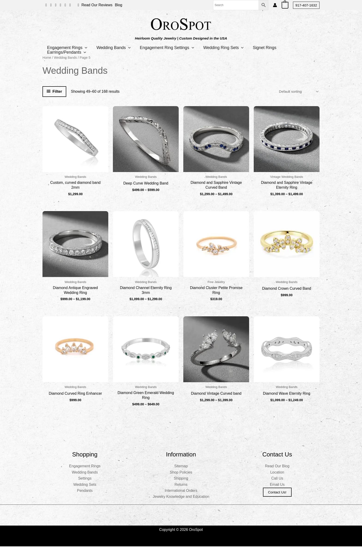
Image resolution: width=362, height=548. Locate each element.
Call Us (277, 480)
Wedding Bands (117, 47)
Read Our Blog (277, 468)
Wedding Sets (84, 486)
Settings (84, 480)
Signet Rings (275, 47)
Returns (181, 486)
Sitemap (181, 468)
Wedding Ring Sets (231, 47)
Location (277, 474)
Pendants (85, 492)
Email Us (277, 486)
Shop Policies (181, 474)
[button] (306, 5)
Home (46, 57)
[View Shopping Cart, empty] (285, 5)
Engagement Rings (68, 47)
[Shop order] (297, 91)
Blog (118, 5)
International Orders (181, 492)
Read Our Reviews (96, 5)
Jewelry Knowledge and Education (181, 498)
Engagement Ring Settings (172, 47)
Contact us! (277, 494)
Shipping (181, 480)
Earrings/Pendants (67, 52)
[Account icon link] (275, 5)
